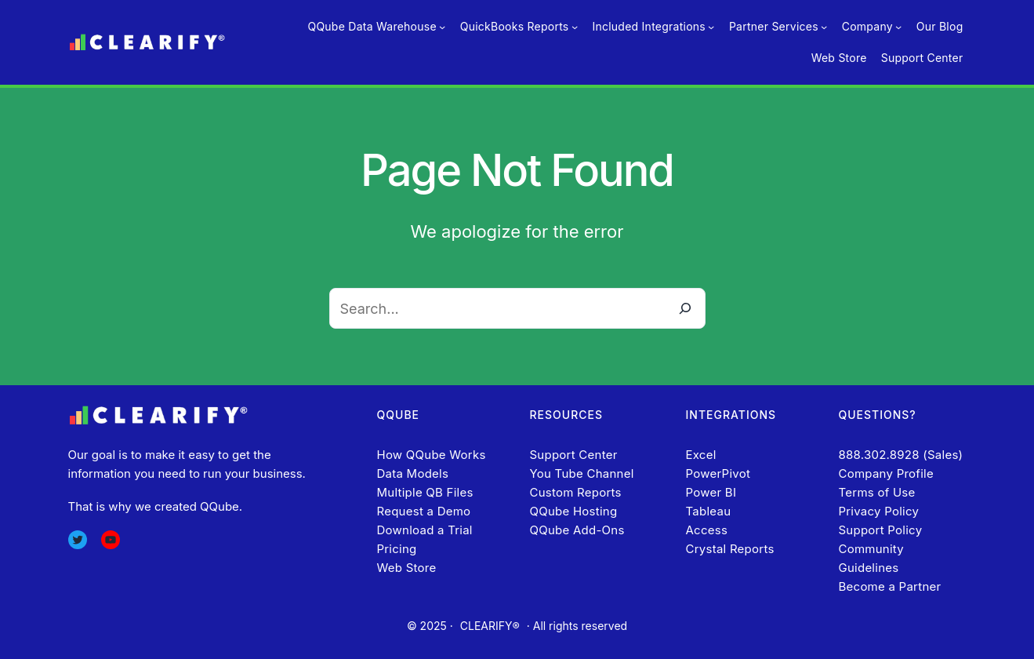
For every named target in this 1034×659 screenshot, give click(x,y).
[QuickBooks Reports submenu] (574, 27)
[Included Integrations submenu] (711, 27)
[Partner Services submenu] (824, 27)
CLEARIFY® (490, 625)
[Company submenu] (898, 27)
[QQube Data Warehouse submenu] (442, 27)
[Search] (685, 308)
